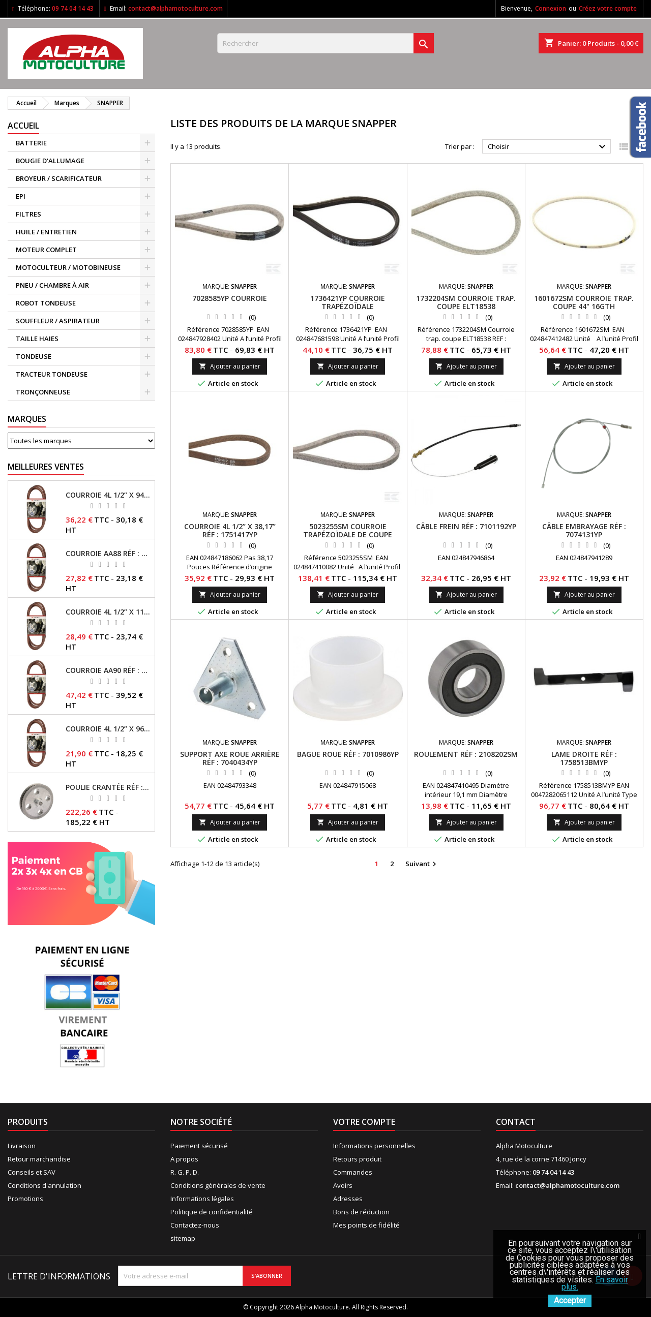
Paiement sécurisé (199, 1145)
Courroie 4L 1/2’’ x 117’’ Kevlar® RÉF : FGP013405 (108, 612)
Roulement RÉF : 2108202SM (466, 754)
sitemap (182, 1238)
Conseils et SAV (31, 1172)
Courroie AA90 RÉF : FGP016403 (108, 670)
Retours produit (357, 1158)
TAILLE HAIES (37, 338)
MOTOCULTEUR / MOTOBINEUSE (68, 267)
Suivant (422, 864)
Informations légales (202, 1198)
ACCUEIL (23, 125)
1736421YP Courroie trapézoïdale (347, 302)
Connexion (550, 8)
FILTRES (28, 214)
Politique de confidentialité (211, 1211)
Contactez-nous (194, 1225)
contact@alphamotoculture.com (175, 8)
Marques (27, 418)
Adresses (348, 1198)
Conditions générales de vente (217, 1185)
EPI (20, 196)
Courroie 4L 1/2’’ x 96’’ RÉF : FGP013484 (108, 729)
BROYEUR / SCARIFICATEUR (59, 178)
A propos (184, 1158)
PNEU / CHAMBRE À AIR (52, 285)
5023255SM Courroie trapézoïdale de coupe (347, 530)
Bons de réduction (361, 1211)
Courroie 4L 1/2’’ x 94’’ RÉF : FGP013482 (108, 495)
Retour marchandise (39, 1158)
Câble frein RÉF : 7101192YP (466, 526)
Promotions (25, 1198)
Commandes (352, 1172)
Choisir (548, 147)
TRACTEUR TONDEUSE (51, 374)
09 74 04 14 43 (73, 8)
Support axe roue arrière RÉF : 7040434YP (230, 758)
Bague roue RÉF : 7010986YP (348, 754)
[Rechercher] (325, 43)
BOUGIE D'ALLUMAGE (50, 160)
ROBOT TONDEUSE (46, 303)
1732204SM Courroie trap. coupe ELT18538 (466, 302)
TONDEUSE (33, 356)
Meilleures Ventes (46, 466)
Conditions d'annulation (44, 1185)
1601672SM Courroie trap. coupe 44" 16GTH (584, 302)
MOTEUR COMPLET (46, 249)
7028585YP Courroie (229, 298)
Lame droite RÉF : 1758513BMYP (584, 758)
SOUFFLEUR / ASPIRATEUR (58, 320)
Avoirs (342, 1185)
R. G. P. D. (184, 1172)
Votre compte (364, 1121)
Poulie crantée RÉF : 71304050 (108, 787)
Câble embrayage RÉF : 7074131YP (584, 530)
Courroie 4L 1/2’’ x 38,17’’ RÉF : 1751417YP (230, 530)
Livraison (22, 1145)
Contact (516, 1121)
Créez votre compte (608, 8)
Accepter (570, 1300)
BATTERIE (31, 142)
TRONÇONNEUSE (43, 391)
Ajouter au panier (229, 366)
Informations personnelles (374, 1145)
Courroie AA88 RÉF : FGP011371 (108, 553)
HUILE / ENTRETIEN (46, 231)
